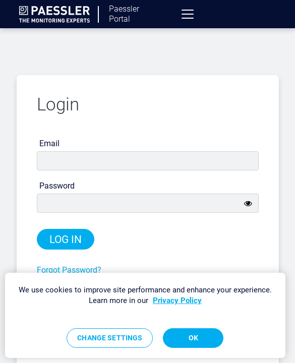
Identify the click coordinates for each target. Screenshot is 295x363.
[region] (145, 315)
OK (193, 338)
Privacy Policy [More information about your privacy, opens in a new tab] (177, 300)
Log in (65, 239)
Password (57, 186)
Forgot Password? (69, 270)
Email (49, 143)
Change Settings (109, 338)
